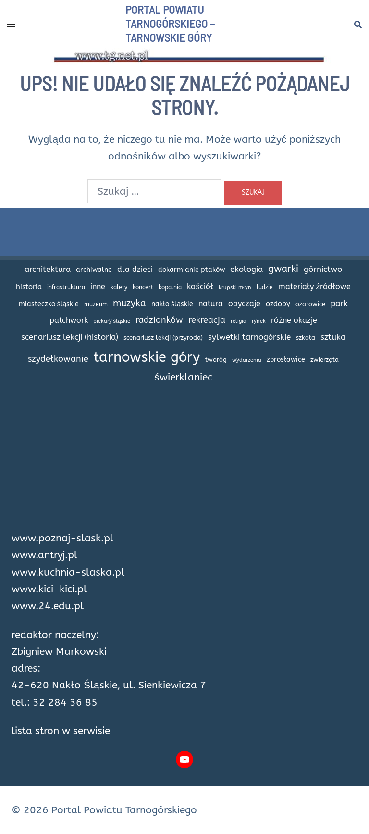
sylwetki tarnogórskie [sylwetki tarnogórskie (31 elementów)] (249, 337)
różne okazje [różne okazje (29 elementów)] (294, 320)
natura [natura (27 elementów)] (210, 303)
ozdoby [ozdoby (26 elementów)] (278, 303)
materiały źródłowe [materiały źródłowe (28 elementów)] (314, 286)
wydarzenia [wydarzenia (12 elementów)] (246, 360)
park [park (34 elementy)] (339, 303)
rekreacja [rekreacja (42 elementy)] (206, 320)
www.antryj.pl (44, 555)
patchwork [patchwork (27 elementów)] (68, 320)
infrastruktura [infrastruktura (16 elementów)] (66, 287)
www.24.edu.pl (48, 606)
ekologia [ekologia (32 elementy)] (246, 269)
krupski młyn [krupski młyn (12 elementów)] (235, 287)
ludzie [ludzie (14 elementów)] (265, 287)
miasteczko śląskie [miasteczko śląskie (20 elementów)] (49, 304)
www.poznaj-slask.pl (62, 538)
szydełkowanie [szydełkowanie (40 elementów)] (58, 359)
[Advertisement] (184, 462)
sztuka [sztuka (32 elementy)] (332, 337)
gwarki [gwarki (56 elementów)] (283, 268)
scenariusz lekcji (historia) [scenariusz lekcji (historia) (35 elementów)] (69, 337)
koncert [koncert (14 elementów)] (143, 287)
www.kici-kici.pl (49, 589)
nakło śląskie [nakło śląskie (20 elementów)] (172, 304)
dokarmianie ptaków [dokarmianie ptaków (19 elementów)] (191, 270)
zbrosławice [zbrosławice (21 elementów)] (286, 360)
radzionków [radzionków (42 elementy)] (159, 320)
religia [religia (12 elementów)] (238, 321)
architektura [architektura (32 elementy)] (48, 269)
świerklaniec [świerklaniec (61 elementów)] (183, 377)
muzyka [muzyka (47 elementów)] (129, 302)
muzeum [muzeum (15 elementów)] (96, 304)
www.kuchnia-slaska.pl (68, 572)
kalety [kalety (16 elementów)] (119, 287)
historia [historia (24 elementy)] (29, 286)
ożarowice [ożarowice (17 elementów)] (310, 303)
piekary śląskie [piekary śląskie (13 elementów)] (112, 321)
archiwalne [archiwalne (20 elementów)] (94, 270)
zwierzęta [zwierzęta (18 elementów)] (324, 359)
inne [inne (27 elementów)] (97, 286)
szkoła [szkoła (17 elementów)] (305, 337)
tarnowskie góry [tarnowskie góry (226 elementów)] (147, 357)
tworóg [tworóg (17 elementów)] (216, 359)
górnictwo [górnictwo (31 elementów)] (323, 269)
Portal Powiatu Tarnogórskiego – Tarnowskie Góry (170, 23)
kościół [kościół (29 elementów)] (200, 286)
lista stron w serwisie (61, 731)
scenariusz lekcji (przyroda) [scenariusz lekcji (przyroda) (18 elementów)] (163, 337)
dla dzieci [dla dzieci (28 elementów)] (135, 269)
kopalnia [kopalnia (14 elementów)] (170, 287)
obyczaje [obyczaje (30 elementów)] (244, 303)
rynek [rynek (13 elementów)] (259, 321)
